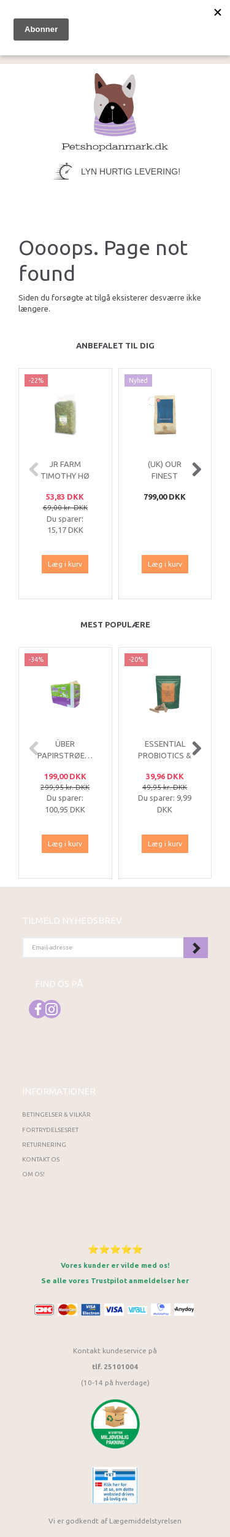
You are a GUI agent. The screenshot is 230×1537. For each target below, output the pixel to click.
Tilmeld (195, 947)
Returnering (44, 1144)
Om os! (33, 1174)
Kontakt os (40, 1159)
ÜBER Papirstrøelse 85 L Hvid (65, 755)
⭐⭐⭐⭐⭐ (115, 1249)
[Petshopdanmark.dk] (115, 111)
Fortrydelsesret (50, 1129)
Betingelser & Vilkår (56, 1114)
